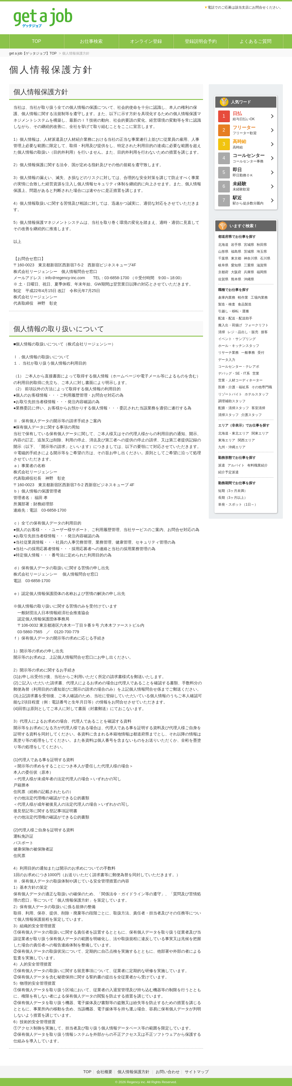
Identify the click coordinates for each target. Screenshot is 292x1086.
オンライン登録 (146, 41)
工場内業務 (259, 297)
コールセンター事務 (245, 157)
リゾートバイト (230, 394)
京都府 (223, 272)
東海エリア (226, 440)
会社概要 (104, 1071)
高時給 (245, 143)
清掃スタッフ (228, 415)
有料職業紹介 (257, 465)
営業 (255, 373)
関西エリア (246, 440)
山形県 (223, 252)
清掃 (221, 332)
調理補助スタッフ (232, 401)
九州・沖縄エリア (232, 447)
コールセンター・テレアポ (238, 367)
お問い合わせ (168, 1071)
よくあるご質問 (255, 41)
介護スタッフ (251, 415)
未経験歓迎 (245, 186)
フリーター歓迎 (245, 129)
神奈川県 (250, 258)
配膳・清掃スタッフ (233, 408)
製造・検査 (226, 304)
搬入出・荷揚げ (230, 325)
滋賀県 (262, 265)
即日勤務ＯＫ (245, 172)
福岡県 (262, 272)
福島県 (236, 252)
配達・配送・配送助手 (235, 318)
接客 (264, 332)
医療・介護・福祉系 (233, 387)
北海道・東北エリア (233, 433)
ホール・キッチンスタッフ (238, 346)
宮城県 (249, 245)
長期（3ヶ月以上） (233, 498)
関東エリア (260, 433)
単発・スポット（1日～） (238, 504)
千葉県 (223, 258)
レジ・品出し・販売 (243, 332)
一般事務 (248, 353)
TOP (36, 41)
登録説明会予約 (201, 41)
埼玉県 (262, 252)
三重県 (249, 265)
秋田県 (262, 245)
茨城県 (249, 252)
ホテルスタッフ (257, 394)
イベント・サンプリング (237, 339)
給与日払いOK (245, 115)
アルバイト (236, 465)
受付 (260, 353)
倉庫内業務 (226, 297)
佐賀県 (223, 279)
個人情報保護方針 (134, 1071)
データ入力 (226, 360)
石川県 (265, 258)
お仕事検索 (91, 41)
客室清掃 (258, 408)
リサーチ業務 (228, 353)
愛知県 (236, 265)
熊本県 (236, 279)
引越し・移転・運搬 (233, 311)
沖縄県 (249, 279)
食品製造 (245, 304)
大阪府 (236, 272)
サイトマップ (197, 1071)
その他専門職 (262, 387)
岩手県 (236, 245)
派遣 (221, 465)
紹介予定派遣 (228, 472)
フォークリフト (257, 325)
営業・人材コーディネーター (240, 380)
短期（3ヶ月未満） (233, 491)
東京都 (236, 258)
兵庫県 (249, 272)
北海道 (223, 245)
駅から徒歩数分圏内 (245, 200)
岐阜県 (223, 265)
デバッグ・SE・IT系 (234, 373)
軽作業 (243, 297)
